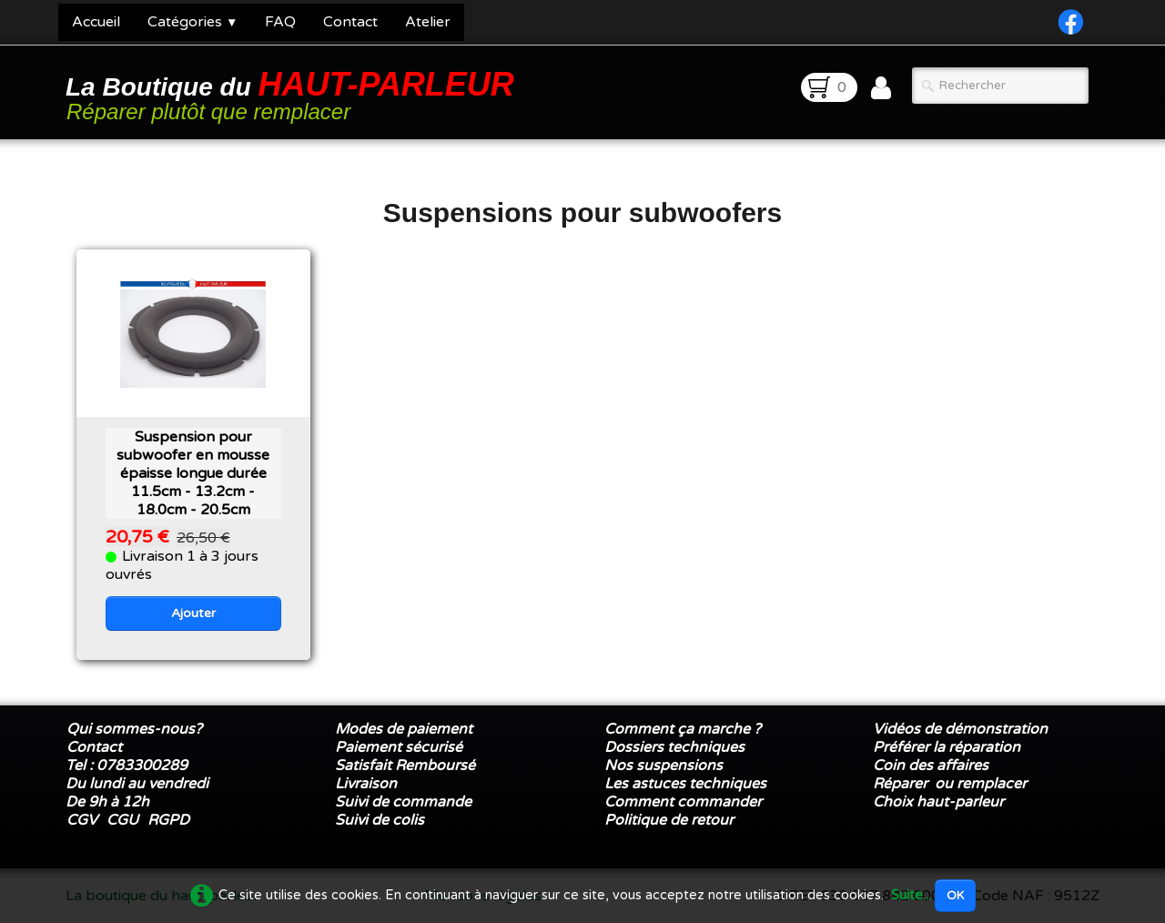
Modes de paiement (403, 729)
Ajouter (193, 613)
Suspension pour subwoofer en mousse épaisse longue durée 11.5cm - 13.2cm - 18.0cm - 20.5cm (192, 473)
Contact (350, 22)
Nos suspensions (663, 765)
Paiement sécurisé (398, 747)
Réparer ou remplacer (951, 784)
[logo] (293, 94)
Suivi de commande (403, 802)
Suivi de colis (379, 820)
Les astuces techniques (685, 784)
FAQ (280, 22)
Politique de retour (669, 820)
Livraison (366, 784)
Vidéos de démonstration (960, 729)
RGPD (168, 820)
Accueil (96, 22)
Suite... (911, 895)
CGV (81, 820)
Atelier (428, 22)
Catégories (192, 22)
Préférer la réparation (946, 747)
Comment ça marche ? (682, 729)
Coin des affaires (930, 765)
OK (955, 895)
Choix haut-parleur (940, 802)
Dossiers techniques (674, 747)
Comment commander (684, 802)
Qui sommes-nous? (134, 729)
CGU (122, 820)
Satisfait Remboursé (405, 765)
